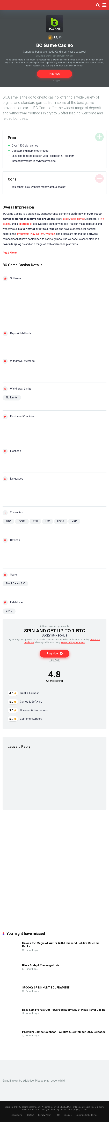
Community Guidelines (87, 1115)
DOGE (21, 521)
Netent (40, 234)
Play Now (54, 73)
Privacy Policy (44, 1115)
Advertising (16, 1115)
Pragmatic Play (26, 234)
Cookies (68, 1115)
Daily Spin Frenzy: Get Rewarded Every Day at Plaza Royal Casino (63, 1009)
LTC (47, 521)
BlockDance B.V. (15, 583)
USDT (60, 521)
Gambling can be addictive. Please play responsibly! (34, 1080)
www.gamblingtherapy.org (73, 642)
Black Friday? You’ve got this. (41, 965)
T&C (57, 1115)
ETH (35, 521)
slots (66, 218)
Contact (30, 1115)
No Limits (12, 397)
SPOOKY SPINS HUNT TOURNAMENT (46, 987)
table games (77, 218)
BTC (8, 521)
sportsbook (25, 223)
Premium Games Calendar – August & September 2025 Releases (64, 1032)
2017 (9, 611)
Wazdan (50, 234)
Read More (10, 252)
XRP (74, 521)
